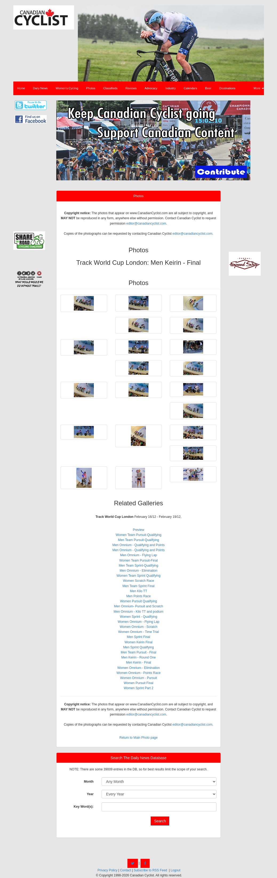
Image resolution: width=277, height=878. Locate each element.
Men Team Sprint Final (139, 586)
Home (21, 88)
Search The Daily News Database (139, 758)
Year (90, 794)
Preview (138, 530)
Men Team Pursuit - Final (138, 652)
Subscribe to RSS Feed (150, 870)
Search (160, 821)
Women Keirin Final (138, 642)
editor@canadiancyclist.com (146, 223)
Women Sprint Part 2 (138, 688)
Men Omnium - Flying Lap (138, 555)
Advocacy (150, 88)
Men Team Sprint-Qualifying (138, 565)
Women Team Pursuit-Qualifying (139, 535)
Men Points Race (138, 596)
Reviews (131, 88)
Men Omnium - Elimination (138, 570)
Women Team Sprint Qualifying (138, 576)
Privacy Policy (108, 870)
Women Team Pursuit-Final (138, 560)
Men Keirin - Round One (138, 657)
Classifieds (110, 88)
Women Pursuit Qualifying (138, 601)
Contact (125, 870)
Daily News (40, 88)
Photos (90, 88)
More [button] (259, 88)
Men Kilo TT (138, 591)
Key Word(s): (83, 806)
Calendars (190, 88)
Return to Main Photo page (138, 737)
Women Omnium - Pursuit (138, 678)
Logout (175, 870)
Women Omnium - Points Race (138, 673)
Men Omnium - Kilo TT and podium (138, 611)
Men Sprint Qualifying (138, 647)
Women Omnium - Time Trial (138, 632)
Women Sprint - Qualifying (138, 617)
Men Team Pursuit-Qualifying (138, 540)
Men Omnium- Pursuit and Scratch (138, 606)
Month (89, 781)
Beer (208, 88)
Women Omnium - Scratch (138, 627)
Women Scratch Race (138, 581)
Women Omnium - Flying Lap (138, 622)
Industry (170, 88)
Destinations (227, 88)
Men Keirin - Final (138, 662)
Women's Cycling (67, 88)
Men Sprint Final (138, 637)
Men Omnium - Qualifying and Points (138, 545)
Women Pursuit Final (138, 683)
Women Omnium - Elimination (138, 668)
